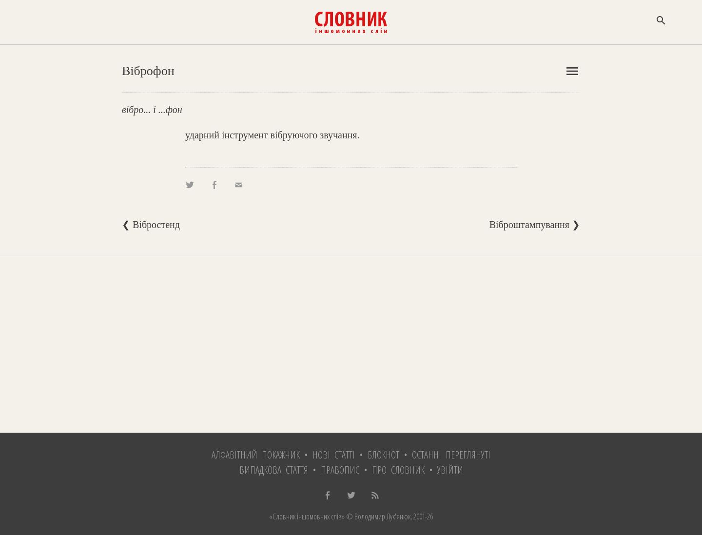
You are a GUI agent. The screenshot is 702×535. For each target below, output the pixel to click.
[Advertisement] (351, 345)
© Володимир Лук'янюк (377, 516)
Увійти (450, 470)
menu (572, 71)
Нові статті (333, 454)
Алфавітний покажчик (256, 454)
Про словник (398, 470)
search (661, 20)
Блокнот (383, 454)
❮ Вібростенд (151, 224)
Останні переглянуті (451, 454)
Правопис (340, 470)
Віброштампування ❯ (534, 224)
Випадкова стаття (273, 470)
